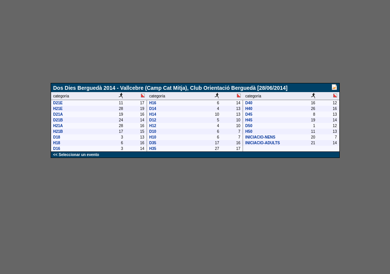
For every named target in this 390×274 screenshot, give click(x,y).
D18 (56, 137)
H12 (152, 126)
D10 (152, 131)
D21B (58, 120)
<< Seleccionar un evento (76, 155)
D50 (248, 126)
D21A (58, 114)
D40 (248, 103)
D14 (152, 109)
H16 (152, 103)
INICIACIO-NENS (260, 137)
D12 (152, 120)
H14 (152, 114)
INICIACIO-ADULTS (262, 143)
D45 (248, 114)
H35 (152, 149)
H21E (58, 109)
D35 (152, 143)
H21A (58, 126)
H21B (58, 131)
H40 (248, 109)
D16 (56, 149)
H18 (56, 143)
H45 (248, 120)
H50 (248, 131)
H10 (152, 137)
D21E (58, 103)
